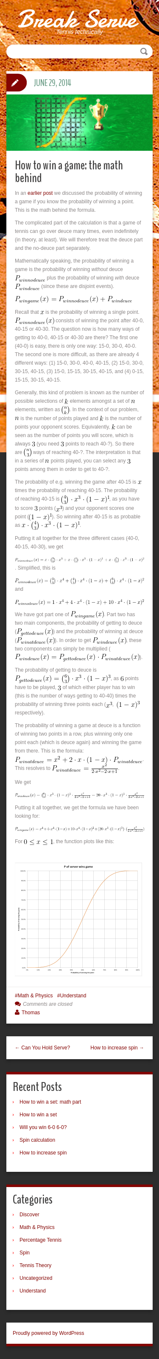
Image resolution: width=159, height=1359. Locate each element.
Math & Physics (35, 996)
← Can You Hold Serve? (42, 1048)
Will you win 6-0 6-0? (43, 1127)
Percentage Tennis (40, 1240)
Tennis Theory (35, 1265)
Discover (29, 1215)
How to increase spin (43, 1153)
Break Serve (76, 19)
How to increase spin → (117, 1048)
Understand (73, 996)
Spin (25, 1253)
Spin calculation (37, 1140)
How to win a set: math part (50, 1102)
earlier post (40, 193)
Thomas (31, 1013)
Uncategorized (36, 1278)
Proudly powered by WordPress (48, 1333)
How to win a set (38, 1115)
